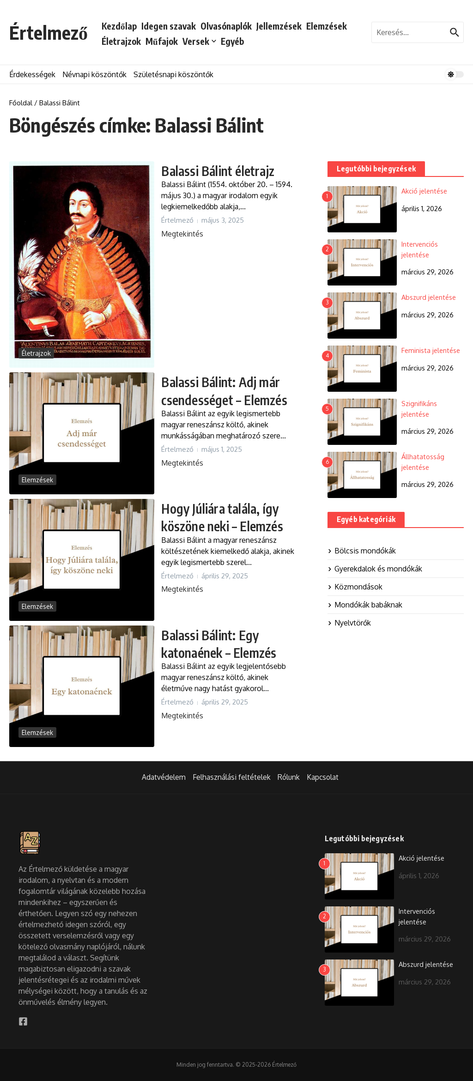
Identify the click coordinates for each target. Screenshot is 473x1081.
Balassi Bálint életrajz (228, 170)
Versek (199, 41)
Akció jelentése (425, 191)
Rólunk (288, 777)
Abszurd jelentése (429, 297)
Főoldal (20, 102)
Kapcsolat (323, 777)
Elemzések (326, 25)
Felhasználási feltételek (230, 777)
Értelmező (48, 32)
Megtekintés (182, 233)
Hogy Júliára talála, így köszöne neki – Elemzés (220, 525)
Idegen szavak (168, 25)
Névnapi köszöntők (94, 74)
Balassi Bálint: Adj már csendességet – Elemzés (221, 399)
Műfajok (162, 41)
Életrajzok (121, 41)
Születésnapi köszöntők (173, 74)
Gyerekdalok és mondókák (374, 568)
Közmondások (354, 586)
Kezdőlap (119, 25)
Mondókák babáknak (364, 604)
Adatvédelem (162, 777)
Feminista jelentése (431, 350)
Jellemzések (279, 25)
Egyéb (232, 41)
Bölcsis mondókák (361, 550)
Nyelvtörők (349, 622)
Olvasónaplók (226, 25)
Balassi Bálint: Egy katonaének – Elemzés (229, 643)
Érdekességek (32, 74)
